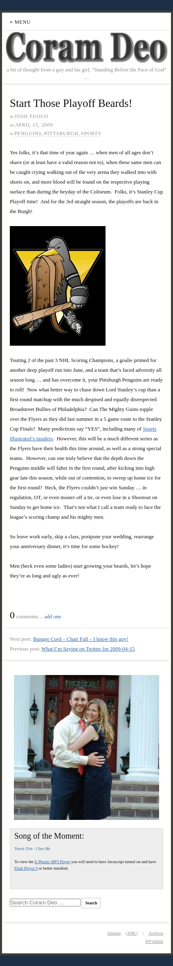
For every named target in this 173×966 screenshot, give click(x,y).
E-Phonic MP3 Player (52, 861)
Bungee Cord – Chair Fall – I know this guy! (80, 639)
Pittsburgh (61, 133)
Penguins (28, 133)
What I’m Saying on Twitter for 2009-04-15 (88, 649)
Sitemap (114, 933)
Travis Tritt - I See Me (32, 848)
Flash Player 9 (26, 868)
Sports (91, 133)
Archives (155, 933)
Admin (154, 941)
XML (131, 933)
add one (53, 616)
